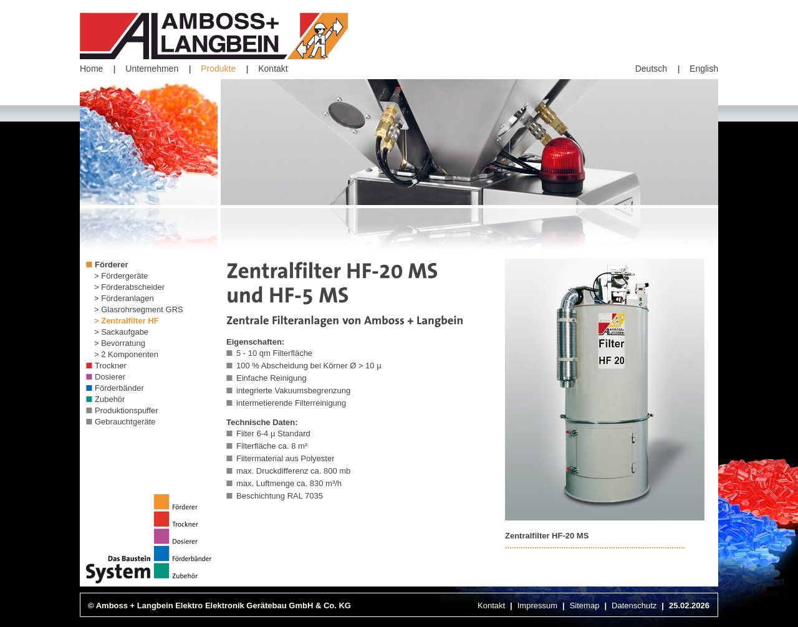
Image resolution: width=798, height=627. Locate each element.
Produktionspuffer (126, 410)
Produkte (218, 69)
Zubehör (110, 399)
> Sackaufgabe (121, 332)
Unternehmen (151, 69)
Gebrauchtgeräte (125, 421)
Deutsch (651, 69)
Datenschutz (634, 605)
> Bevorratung (119, 343)
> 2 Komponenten (126, 354)
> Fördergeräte (121, 275)
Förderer (111, 264)
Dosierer (110, 376)
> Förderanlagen (124, 298)
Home (91, 69)
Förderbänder (119, 388)
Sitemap (585, 605)
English (704, 69)
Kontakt (272, 69)
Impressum (537, 605)
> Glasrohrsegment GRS (138, 309)
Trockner (111, 365)
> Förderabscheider (129, 287)
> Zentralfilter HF (126, 320)
